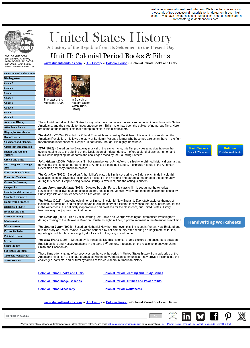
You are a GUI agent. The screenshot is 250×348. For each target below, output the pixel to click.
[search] (75, 316)
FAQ (163, 324)
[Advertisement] (70, 14)
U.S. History (94, 63)
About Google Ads (206, 324)
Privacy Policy (174, 324)
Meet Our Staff (224, 324)
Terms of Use (189, 324)
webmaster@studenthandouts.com (124, 324)
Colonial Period (116, 63)
